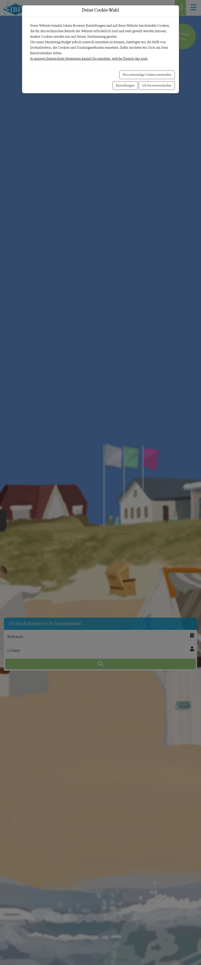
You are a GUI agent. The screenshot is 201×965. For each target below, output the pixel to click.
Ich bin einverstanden (156, 85)
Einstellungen (125, 85)
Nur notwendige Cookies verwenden (147, 75)
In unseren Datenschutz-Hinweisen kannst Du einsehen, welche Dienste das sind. (89, 58)
